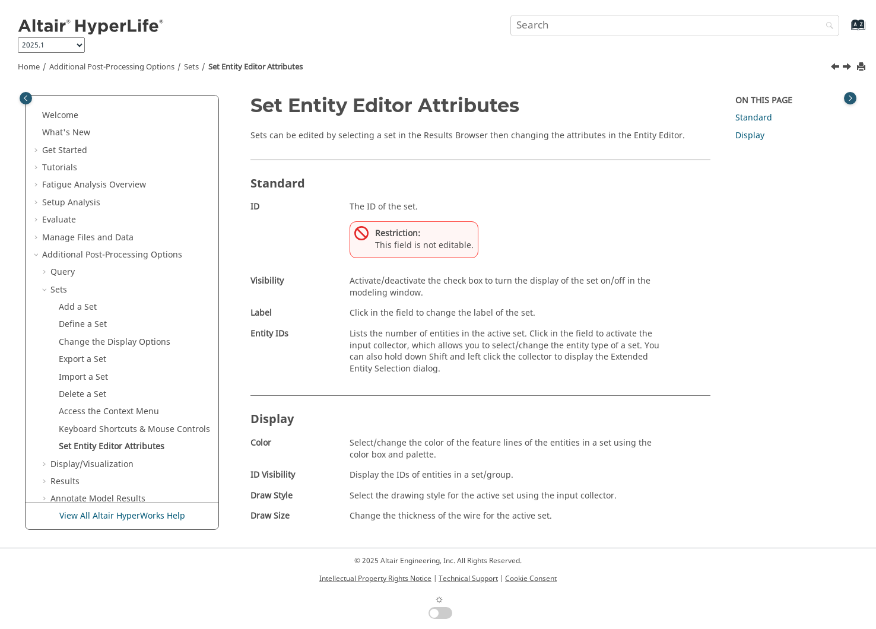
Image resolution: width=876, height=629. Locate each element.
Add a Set (78, 236)
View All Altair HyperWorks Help (122, 516)
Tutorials (59, 97)
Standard (753, 118)
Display (749, 135)
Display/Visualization (92, 393)
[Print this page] (862, 67)
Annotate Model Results (97, 428)
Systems (66, 463)
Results (65, 411)
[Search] (826, 26)
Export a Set (82, 288)
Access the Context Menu (109, 341)
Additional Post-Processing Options (111, 67)
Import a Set (83, 306)
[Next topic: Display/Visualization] (848, 68)
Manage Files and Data (88, 167)
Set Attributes (255, 67)
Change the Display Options (114, 271)
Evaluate (59, 149)
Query (62, 201)
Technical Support (468, 578)
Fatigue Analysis (94, 114)
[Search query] (674, 25)
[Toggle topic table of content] (850, 98)
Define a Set (83, 253)
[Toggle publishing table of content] (26, 98)
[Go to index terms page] (845, 30)
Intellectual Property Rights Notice (375, 578)
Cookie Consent (531, 578)
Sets (191, 67)
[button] (37, 97)
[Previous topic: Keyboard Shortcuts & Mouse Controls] (836, 68)
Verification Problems (84, 481)
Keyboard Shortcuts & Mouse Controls (134, 358)
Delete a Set (82, 323)
